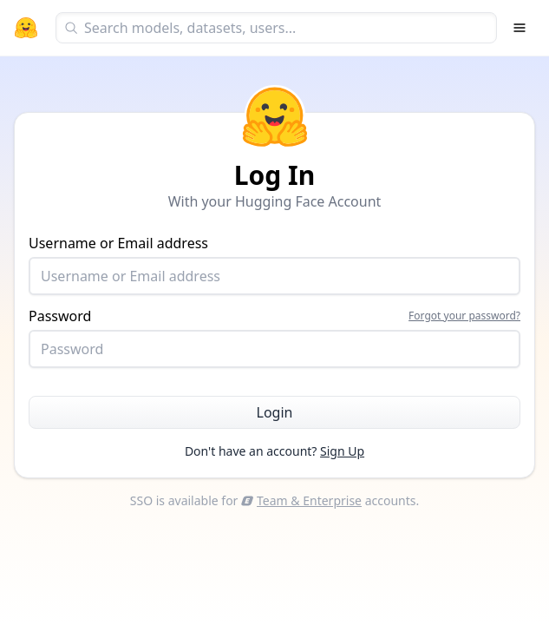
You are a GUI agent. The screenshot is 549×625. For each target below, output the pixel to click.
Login (275, 412)
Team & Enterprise (301, 500)
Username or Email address (274, 264)
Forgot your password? (464, 316)
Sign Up (342, 451)
